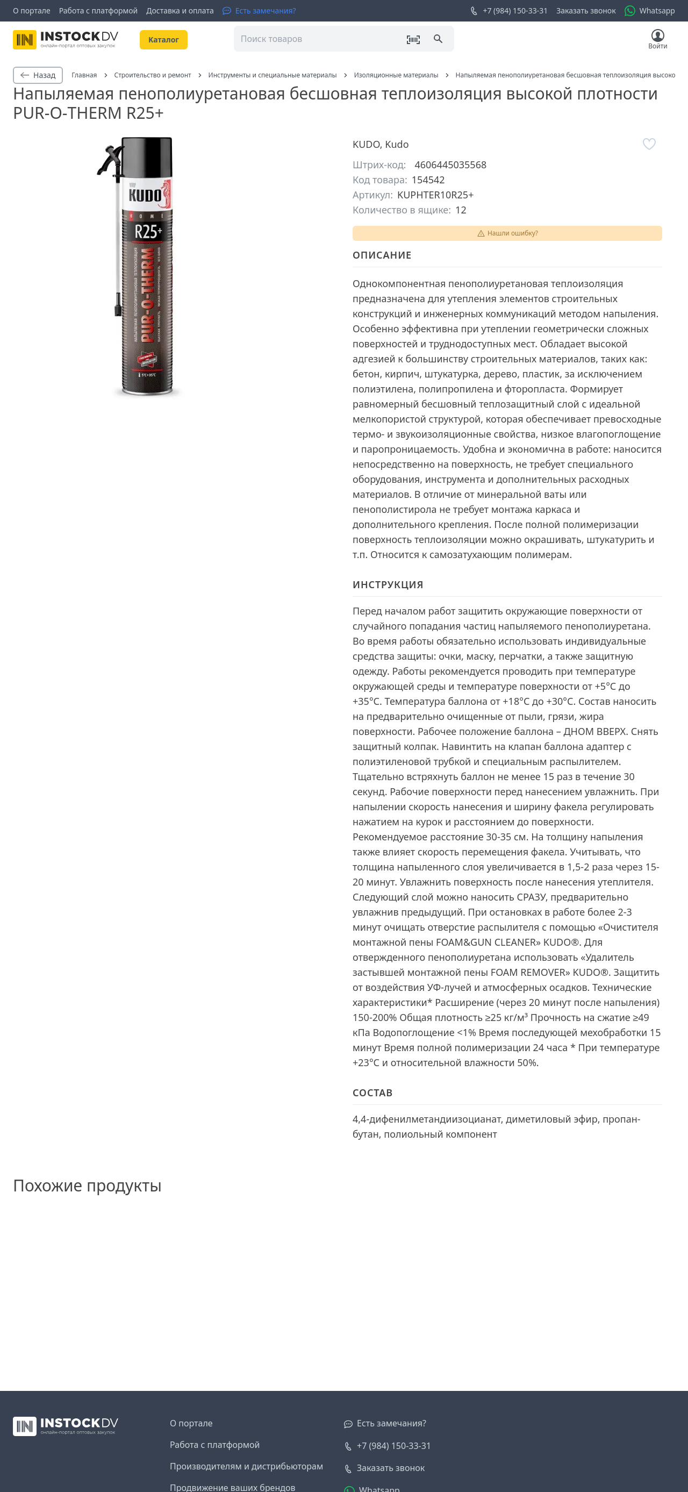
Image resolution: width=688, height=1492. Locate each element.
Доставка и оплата (179, 10)
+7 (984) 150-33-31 (509, 10)
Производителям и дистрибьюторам (246, 1466)
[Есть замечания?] (259, 10)
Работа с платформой (98, 10)
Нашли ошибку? (507, 233)
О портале (32, 10)
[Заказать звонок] (384, 1468)
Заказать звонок (585, 10)
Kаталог (163, 39)
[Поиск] (439, 39)
